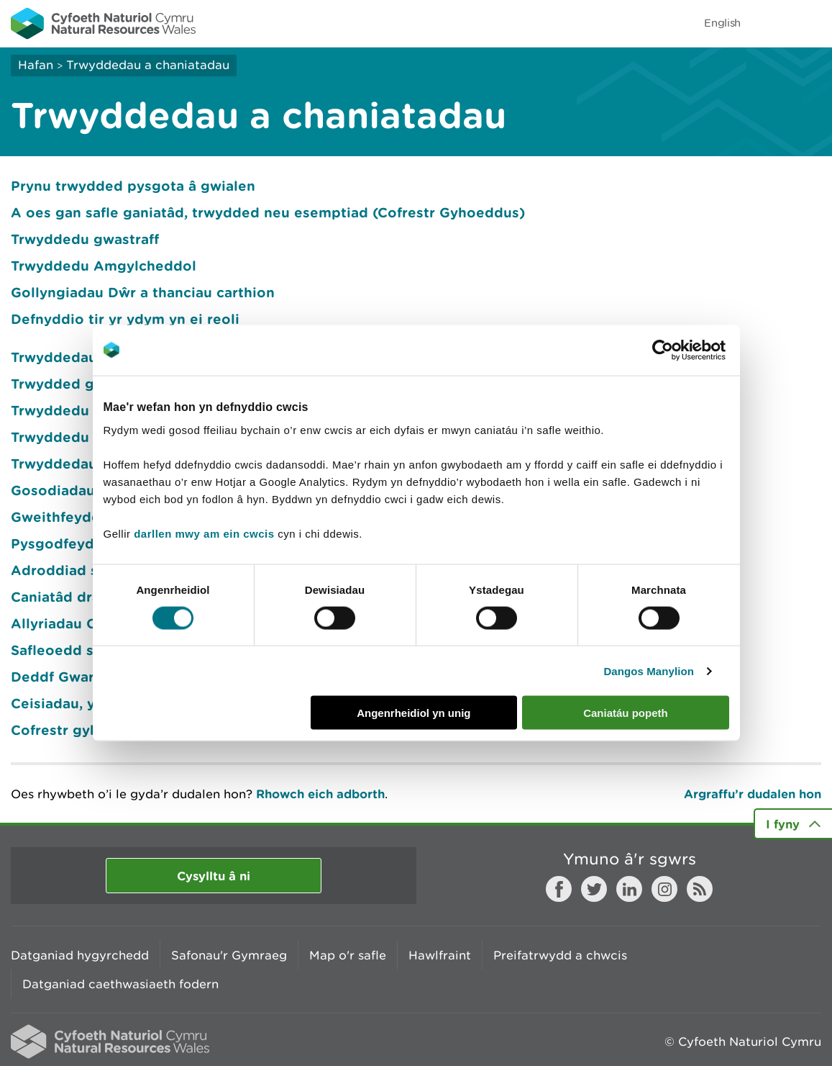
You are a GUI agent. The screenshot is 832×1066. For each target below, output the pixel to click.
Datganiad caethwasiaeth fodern (120, 984)
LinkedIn (629, 889)
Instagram (664, 889)
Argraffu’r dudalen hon (752, 793)
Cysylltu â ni (213, 875)
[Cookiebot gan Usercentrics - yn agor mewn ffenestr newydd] (687, 349)
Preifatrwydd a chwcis (560, 955)
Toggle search (771, 23)
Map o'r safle (347, 955)
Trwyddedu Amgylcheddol (103, 266)
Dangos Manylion (648, 670)
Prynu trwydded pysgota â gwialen (133, 186)
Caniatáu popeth (625, 713)
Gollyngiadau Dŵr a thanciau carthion (143, 292)
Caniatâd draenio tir (81, 597)
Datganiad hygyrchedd (80, 955)
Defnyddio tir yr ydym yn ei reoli (125, 319)
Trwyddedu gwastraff (85, 239)
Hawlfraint (439, 955)
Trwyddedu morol (73, 437)
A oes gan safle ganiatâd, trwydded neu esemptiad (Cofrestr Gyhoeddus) (268, 212)
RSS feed (700, 889)
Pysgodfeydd (57, 543)
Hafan (35, 65)
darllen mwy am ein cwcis (204, 534)
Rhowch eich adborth (320, 793)
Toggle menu (812, 23)
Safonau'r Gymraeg (229, 955)
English (722, 23)
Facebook (559, 889)
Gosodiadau (53, 490)
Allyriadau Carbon (74, 623)
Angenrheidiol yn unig (413, 713)
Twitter (594, 889)
